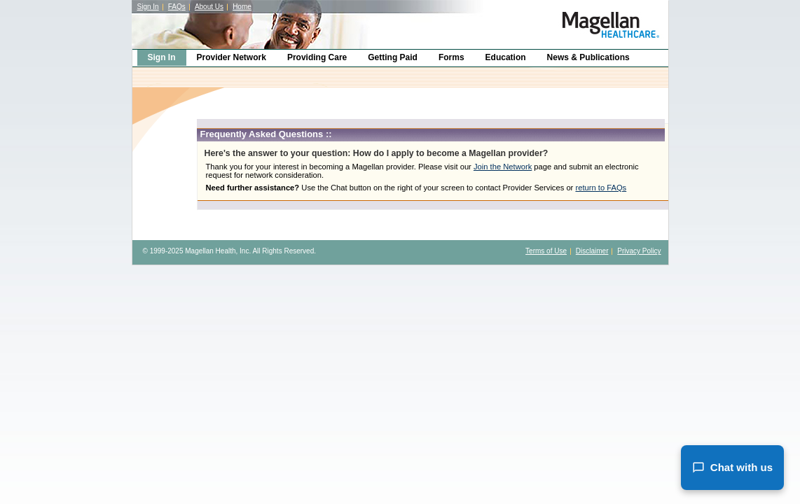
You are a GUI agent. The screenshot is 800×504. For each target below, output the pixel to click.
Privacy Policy (639, 251)
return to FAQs (600, 187)
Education (505, 57)
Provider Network (231, 57)
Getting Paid (393, 57)
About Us (209, 6)
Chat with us (732, 467)
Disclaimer (592, 251)
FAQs (177, 6)
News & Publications (588, 57)
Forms (451, 57)
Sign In (148, 6)
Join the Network (503, 166)
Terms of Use (546, 251)
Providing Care (317, 57)
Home (242, 6)
